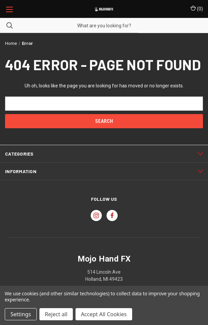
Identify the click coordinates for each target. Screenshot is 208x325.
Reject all (56, 314)
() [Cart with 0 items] (196, 8)
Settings (20, 314)
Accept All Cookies (104, 314)
